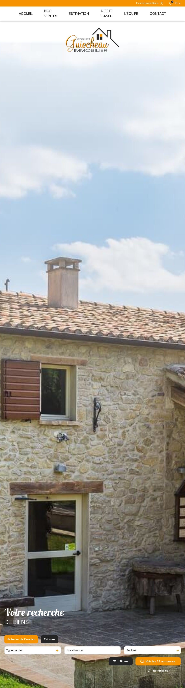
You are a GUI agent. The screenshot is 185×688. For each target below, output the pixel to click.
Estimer (49, 640)
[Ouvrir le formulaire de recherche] (121, 663)
